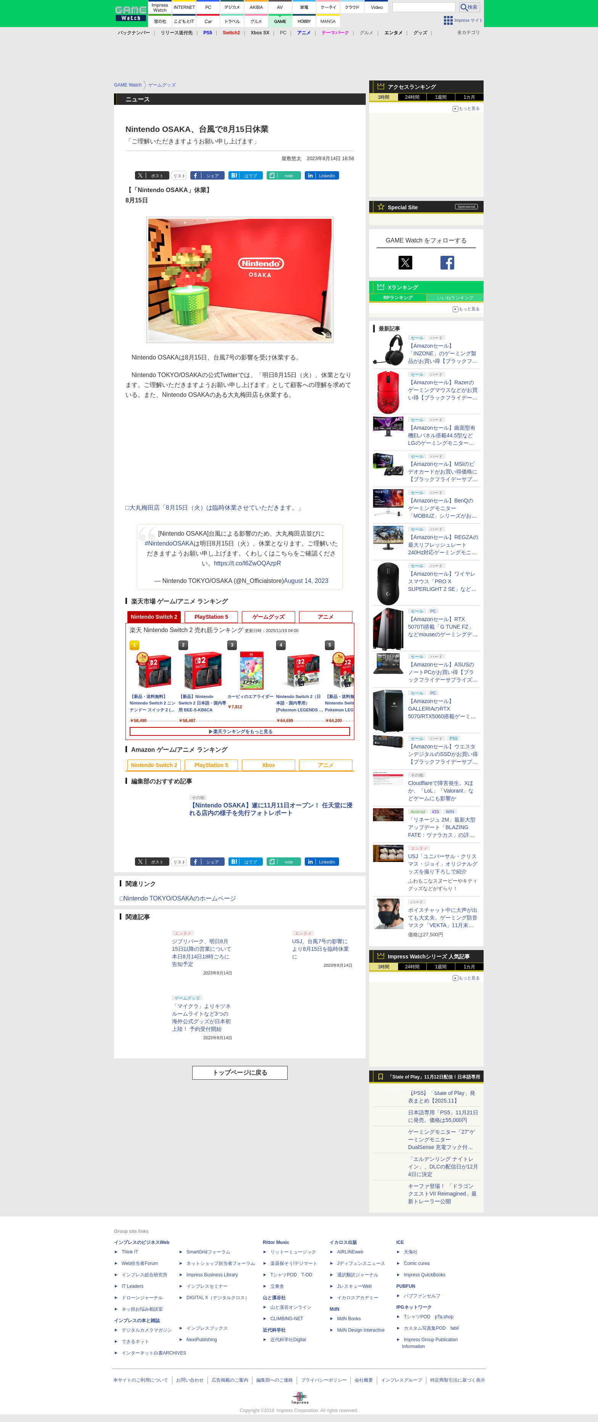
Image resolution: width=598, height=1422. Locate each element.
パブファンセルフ (422, 1295)
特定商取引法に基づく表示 (457, 1380)
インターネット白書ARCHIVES (154, 1353)
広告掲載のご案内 (230, 1380)
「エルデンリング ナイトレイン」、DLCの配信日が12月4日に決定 (443, 1166)
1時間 (384, 97)
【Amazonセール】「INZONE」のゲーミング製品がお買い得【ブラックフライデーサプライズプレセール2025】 (442, 361)
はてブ (250, 175)
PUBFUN (405, 1286)
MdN (334, 1309)
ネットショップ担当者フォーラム (220, 1263)
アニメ (326, 617)
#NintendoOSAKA (169, 543)
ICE (400, 1242)
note (289, 175)
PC (283, 32)
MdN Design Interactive (361, 1330)
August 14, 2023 (306, 581)
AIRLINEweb (350, 1252)
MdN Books (349, 1318)
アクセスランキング (412, 87)
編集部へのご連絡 (274, 1380)
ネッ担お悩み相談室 (142, 1309)
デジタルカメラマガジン (147, 1330)
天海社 (411, 1252)
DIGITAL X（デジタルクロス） (217, 1297)
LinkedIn (327, 175)
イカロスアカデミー (357, 1297)
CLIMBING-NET (286, 1318)
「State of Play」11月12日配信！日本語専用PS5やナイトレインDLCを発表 (434, 1078)
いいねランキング (455, 297)
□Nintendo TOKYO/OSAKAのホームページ (178, 898)
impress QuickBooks (424, 1275)
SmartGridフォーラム (208, 1252)
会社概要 (364, 1380)
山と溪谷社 (274, 1297)
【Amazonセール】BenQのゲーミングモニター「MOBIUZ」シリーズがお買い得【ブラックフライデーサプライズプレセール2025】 (442, 516)
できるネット (135, 1341)
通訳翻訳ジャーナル (357, 1275)
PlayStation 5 (211, 617)
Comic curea (416, 1263)
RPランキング (398, 297)
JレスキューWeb (354, 1286)
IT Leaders (132, 1286)
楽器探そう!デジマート (293, 1263)
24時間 (412, 97)
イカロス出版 (343, 1242)
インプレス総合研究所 (144, 1275)
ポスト (157, 175)
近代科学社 (274, 1330)
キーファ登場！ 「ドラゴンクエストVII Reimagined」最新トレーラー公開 (442, 1193)
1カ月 (470, 97)
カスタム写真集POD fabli (431, 1328)
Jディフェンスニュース (361, 1263)
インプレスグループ (401, 1380)
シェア (212, 175)
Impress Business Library (212, 1275)
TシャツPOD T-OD (291, 1275)
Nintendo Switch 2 (154, 617)
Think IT (130, 1252)
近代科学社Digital (288, 1339)
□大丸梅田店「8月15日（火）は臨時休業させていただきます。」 (214, 507)
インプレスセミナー (207, 1286)
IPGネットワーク (414, 1307)
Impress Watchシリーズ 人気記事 (429, 956)
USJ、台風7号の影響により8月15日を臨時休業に (320, 949)
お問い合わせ (190, 1380)
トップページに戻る (239, 1072)
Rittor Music (276, 1242)
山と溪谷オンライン (291, 1307)
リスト (179, 175)
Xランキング (403, 287)
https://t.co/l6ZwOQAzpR (247, 563)
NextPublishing (201, 1339)
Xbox (268, 765)
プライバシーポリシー (324, 1380)
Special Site (403, 207)
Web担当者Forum (140, 1263)
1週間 (441, 97)
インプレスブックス (207, 1328)
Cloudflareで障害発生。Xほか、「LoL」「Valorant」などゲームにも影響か (441, 790)
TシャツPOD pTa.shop (428, 1316)
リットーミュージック (293, 1252)
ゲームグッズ (268, 617)
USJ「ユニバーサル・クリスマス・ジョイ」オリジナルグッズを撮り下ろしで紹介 (442, 864)
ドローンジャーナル (142, 1297)
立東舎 (277, 1286)
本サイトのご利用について (140, 1380)
